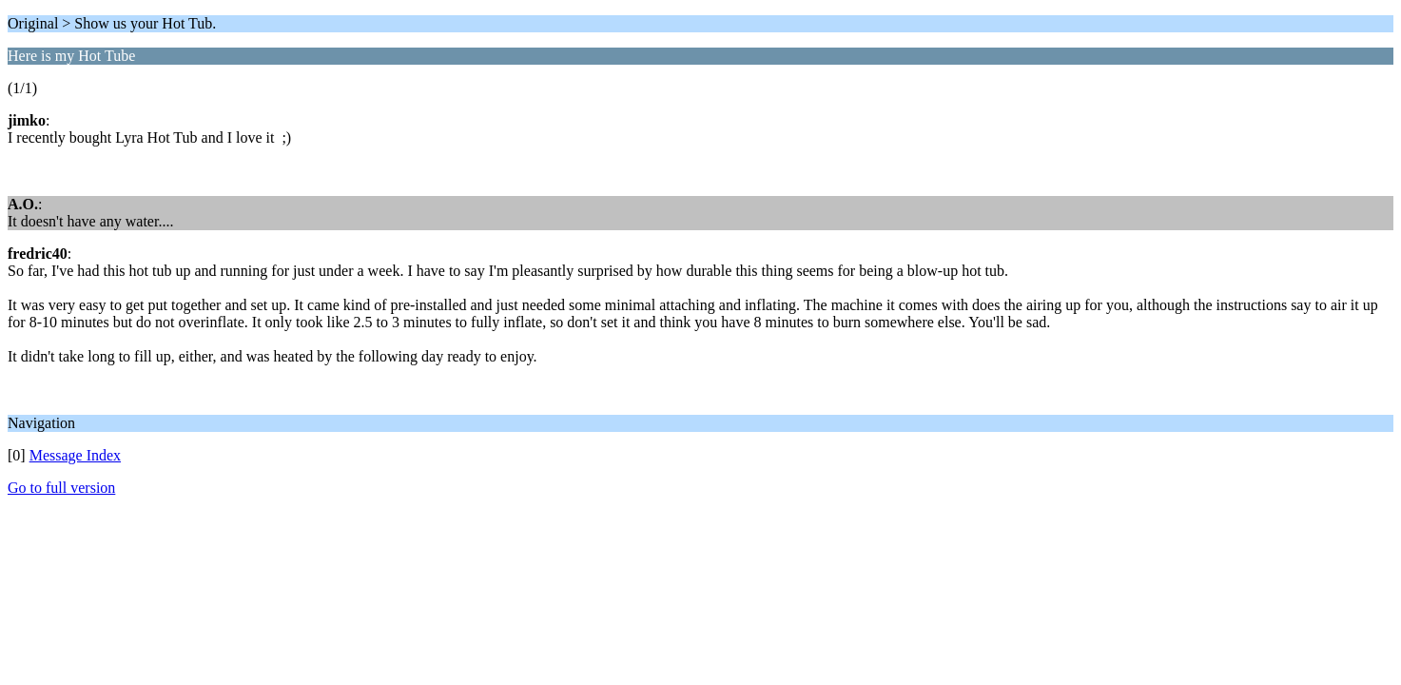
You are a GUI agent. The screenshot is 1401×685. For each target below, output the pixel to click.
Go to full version (61, 488)
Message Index (75, 455)
